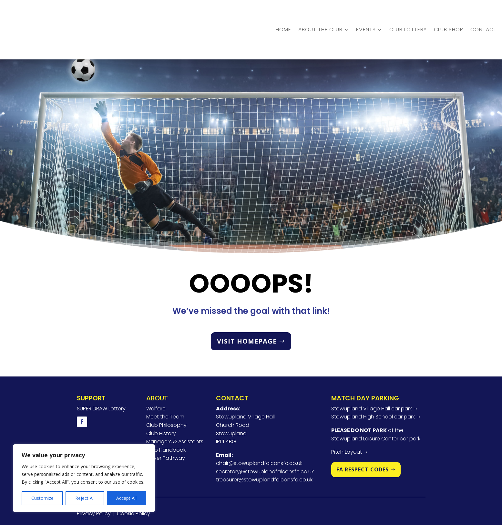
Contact (483, 15)
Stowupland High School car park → (376, 389)
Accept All (126, 498)
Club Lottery (408, 15)
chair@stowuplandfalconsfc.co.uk (259, 435)
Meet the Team (165, 389)
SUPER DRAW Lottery (101, 381)
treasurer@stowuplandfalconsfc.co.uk (264, 452)
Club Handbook (166, 422)
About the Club (320, 15)
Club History (161, 405)
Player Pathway (165, 430)
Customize (42, 498)
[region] (84, 478)
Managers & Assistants (174, 413)
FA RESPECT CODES (362, 441)
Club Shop (448, 15)
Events (366, 15)
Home (283, 15)
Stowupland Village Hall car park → (374, 381)
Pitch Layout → (349, 424)
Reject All (85, 498)
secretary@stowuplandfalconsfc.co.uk (265, 444)
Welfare (156, 381)
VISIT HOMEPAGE (247, 313)
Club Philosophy (166, 397)
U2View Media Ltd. (243, 503)
